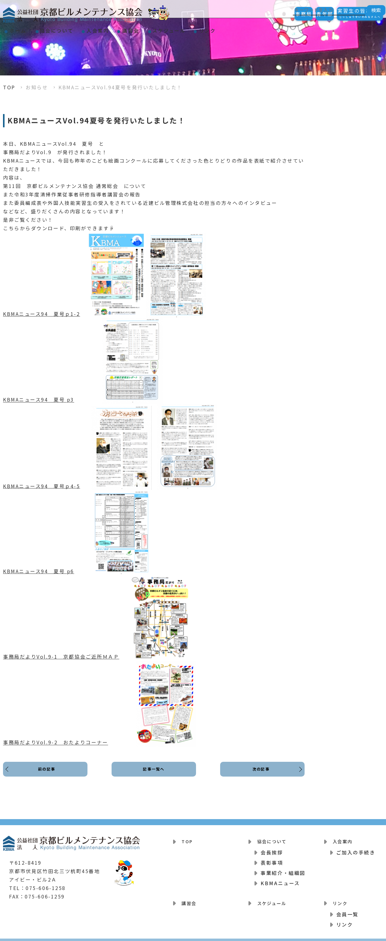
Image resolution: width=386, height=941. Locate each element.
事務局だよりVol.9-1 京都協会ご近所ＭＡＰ (61, 656)
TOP (9, 87)
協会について (71, 28)
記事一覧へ (154, 774)
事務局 (276, 13)
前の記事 (48, 774)
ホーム (22, 28)
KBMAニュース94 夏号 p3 (38, 399)
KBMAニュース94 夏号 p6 (38, 571)
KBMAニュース (280, 880)
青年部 (308, 13)
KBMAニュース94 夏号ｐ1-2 (41, 313)
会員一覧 (347, 907)
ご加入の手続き (355, 849)
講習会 (164, 28)
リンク (260, 28)
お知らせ (37, 87)
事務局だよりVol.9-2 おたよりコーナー (55, 742)
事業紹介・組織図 (283, 869)
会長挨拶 (272, 849)
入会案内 (122, 28)
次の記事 (259, 774)
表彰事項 (272, 859)
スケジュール (212, 28)
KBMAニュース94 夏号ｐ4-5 (41, 485)
